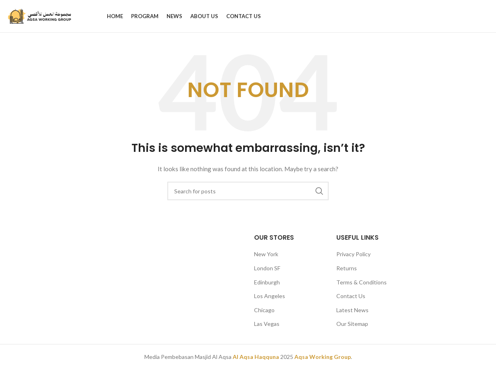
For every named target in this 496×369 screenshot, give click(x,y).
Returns (346, 268)
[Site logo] (40, 15)
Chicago (264, 310)
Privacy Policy (353, 254)
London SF (267, 268)
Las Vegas (266, 323)
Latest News (352, 310)
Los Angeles (269, 295)
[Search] (248, 191)
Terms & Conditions (361, 282)
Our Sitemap (352, 323)
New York (266, 254)
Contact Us (350, 295)
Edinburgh (267, 282)
